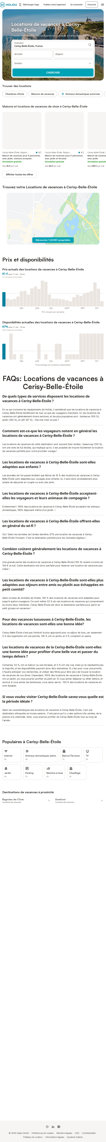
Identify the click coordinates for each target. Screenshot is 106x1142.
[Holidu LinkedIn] (53, 1126)
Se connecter (76, 4)
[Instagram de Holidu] (47, 1126)
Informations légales (54, 1137)
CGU (77, 1133)
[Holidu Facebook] (58, 1126)
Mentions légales (64, 1133)
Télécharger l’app (29, 4)
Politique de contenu (32, 1137)
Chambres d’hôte (14, 93)
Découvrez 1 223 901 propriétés (53, 240)
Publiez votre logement (55, 4)
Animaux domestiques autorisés (80, 93)
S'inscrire (91, 4)
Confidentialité (89, 1133)
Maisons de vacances (42, 93)
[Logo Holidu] (8, 4)
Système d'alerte (75, 1137)
